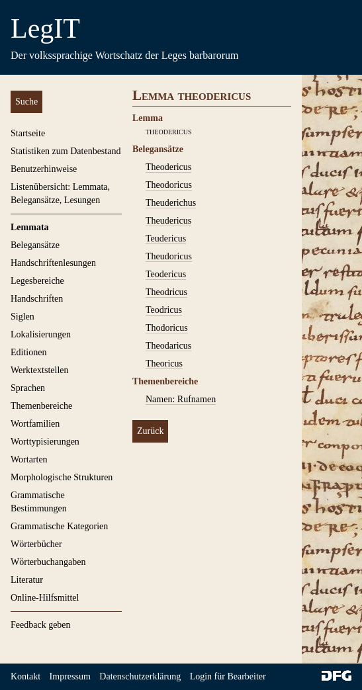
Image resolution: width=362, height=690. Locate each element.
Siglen (22, 317)
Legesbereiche (37, 281)
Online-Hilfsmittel (45, 598)
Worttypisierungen (45, 442)
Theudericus (168, 221)
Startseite (28, 133)
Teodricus (164, 310)
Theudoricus (169, 256)
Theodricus (166, 292)
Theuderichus (171, 203)
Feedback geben (41, 625)
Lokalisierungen (41, 334)
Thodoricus (167, 328)
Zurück (150, 431)
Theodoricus (169, 185)
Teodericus (166, 274)
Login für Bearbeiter (228, 676)
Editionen (28, 352)
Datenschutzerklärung (140, 676)
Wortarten (29, 459)
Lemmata (30, 227)
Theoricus (164, 363)
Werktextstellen (40, 370)
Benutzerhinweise (44, 169)
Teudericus (166, 238)
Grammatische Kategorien (59, 526)
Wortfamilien (35, 424)
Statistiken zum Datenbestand (65, 151)
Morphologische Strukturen (62, 477)
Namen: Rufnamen (181, 399)
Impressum (70, 676)
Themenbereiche (41, 406)
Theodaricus (168, 346)
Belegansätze (35, 245)
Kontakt (25, 676)
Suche (26, 102)
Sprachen (28, 388)
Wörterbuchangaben (48, 562)
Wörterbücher (36, 544)
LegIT (45, 28)
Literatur (27, 580)
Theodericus (168, 167)
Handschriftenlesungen (53, 263)
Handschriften (37, 299)
